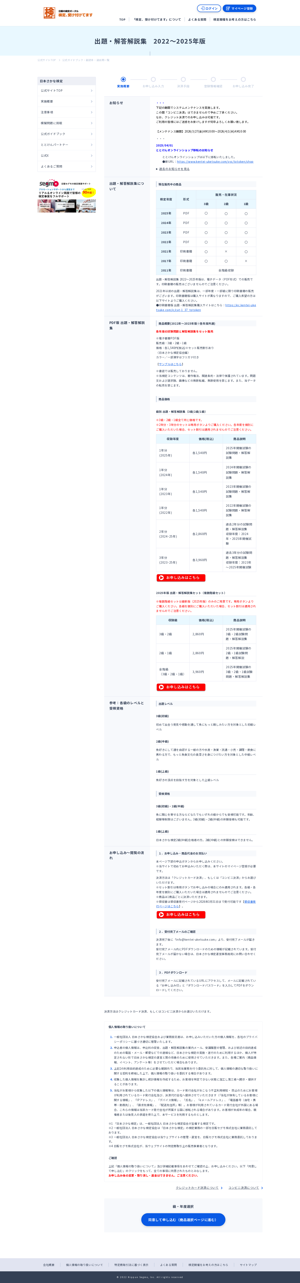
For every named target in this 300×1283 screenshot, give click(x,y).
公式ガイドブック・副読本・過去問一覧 (86, 60)
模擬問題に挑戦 (51, 123)
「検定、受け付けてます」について (156, 19)
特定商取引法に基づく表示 (131, 1265)
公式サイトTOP (47, 60)
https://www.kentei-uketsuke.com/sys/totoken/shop (215, 162)
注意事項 (47, 112)
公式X (45, 155)
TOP (122, 19)
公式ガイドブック (53, 134)
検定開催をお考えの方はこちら (234, 19)
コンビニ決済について (244, 1187)
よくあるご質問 (51, 166)
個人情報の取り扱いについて (84, 1265)
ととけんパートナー (54, 145)
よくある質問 (197, 19)
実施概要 (47, 101)
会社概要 (49, 1265)
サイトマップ (248, 1265)
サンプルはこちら (170, 364)
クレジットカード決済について (197, 1187)
